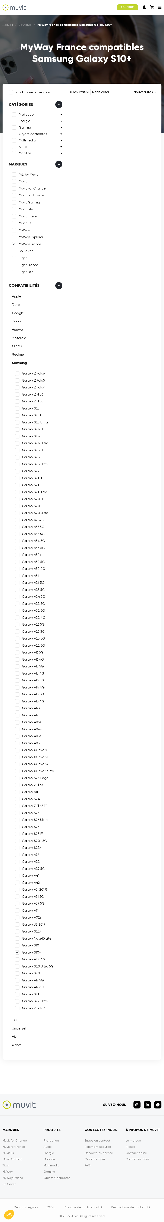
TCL (14, 1019)
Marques (17, 163)
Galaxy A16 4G (32, 659)
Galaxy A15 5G (32, 665)
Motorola (18, 337)
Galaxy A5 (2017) (33, 889)
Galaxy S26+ (30, 826)
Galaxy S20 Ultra (34, 512)
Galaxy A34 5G (32, 596)
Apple (15, 295)
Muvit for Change (15, 1137)
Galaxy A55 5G (32, 533)
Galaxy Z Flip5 (31, 400)
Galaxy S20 (30, 505)
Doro (15, 304)
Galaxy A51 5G (32, 896)
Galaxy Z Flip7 (31, 784)
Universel (18, 1027)
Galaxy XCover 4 (34, 763)
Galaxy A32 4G (33, 617)
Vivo (14, 1036)
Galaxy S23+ (31, 847)
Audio (22, 146)
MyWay (23, 229)
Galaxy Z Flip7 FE (33, 805)
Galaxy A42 (30, 882)
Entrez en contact (97, 1137)
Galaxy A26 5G (32, 624)
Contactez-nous (137, 1156)
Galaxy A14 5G (32, 679)
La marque (133, 1137)
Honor (15, 320)
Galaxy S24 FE (32, 428)
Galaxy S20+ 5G (33, 840)
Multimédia (51, 1162)
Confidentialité (136, 1150)
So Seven (25, 250)
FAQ (88, 1162)
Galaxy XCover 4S (35, 756)
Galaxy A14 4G (32, 686)
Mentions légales (26, 1204)
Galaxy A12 (29, 714)
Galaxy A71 (29, 910)
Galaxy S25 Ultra (34, 421)
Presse (130, 1144)
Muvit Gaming (28, 201)
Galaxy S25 (30, 407)
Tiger (22, 257)
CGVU (51, 1204)
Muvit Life (25, 208)
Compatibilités (23, 284)
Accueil (8, 24)
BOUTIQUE (127, 7)
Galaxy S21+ (30, 993)
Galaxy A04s (31, 728)
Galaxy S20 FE (32, 498)
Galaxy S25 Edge (34, 777)
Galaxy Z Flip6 (31, 394)
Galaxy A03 (30, 742)
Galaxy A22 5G (32, 645)
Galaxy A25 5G (32, 631)
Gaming (24, 127)
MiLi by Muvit (27, 174)
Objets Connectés (57, 1175)
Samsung (18, 362)
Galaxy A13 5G (32, 693)
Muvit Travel (27, 215)
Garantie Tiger (95, 1156)
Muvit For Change (31, 188)
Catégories (20, 103)
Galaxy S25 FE (32, 833)
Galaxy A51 (29, 575)
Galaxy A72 (29, 854)
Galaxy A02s (31, 917)
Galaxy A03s (31, 735)
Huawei (17, 329)
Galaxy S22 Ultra (34, 1000)
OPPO (16, 345)
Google (17, 312)
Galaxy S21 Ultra (33, 491)
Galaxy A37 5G (32, 868)
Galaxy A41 (29, 875)
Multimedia (26, 139)
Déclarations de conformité (130, 1204)
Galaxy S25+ (30, 414)
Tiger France (27, 264)
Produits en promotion (32, 91)
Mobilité (24, 152)
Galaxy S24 (30, 435)
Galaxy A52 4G (32, 568)
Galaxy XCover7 (33, 749)
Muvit (22, 180)
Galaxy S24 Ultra (34, 442)
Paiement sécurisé (98, 1144)
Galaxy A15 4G (32, 673)
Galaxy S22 (30, 470)
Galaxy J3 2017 (32, 924)
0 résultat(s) (79, 92)
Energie (23, 120)
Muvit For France (30, 194)
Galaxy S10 (29, 944)
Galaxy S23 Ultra (34, 463)
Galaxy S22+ (31, 930)
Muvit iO (24, 222)
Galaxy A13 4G (32, 700)
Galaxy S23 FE (32, 449)
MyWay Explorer (30, 236)
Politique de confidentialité (83, 1204)
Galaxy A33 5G (32, 603)
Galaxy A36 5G (32, 582)
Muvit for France (14, 1144)
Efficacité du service (99, 1150)
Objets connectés (32, 133)
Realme (17, 354)
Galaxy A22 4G (33, 958)
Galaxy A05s (30, 721)
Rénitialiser (100, 92)
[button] (9, 1215)
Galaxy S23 (30, 456)
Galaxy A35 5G (32, 589)
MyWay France (29, 243)
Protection (26, 114)
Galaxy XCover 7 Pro (37, 770)
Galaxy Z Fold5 (32, 380)
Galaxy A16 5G (32, 651)
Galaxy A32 (30, 861)
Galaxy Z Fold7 (32, 1007)
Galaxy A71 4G (32, 519)
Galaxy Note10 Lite (36, 938)
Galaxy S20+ (31, 972)
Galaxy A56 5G (32, 526)
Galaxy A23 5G (32, 638)
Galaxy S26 (29, 812)
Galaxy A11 (29, 791)
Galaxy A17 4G (32, 986)
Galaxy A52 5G (32, 561)
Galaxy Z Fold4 (32, 386)
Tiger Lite (25, 271)
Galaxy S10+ (30, 952)
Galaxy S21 (29, 484)
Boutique (25, 24)
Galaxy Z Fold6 (32, 372)
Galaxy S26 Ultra (34, 819)
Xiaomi (16, 1044)
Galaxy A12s (30, 707)
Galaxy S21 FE (31, 477)
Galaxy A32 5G (32, 610)
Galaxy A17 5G (32, 979)
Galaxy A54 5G (32, 540)
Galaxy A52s (30, 554)
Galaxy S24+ (31, 798)
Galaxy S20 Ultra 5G (37, 965)
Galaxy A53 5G (32, 547)
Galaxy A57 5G (32, 903)
